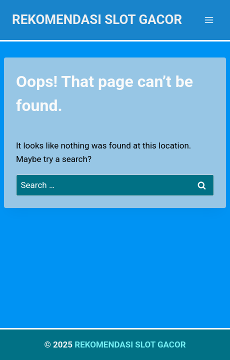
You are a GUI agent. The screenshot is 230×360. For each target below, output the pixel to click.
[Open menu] (209, 20)
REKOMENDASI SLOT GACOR (130, 345)
